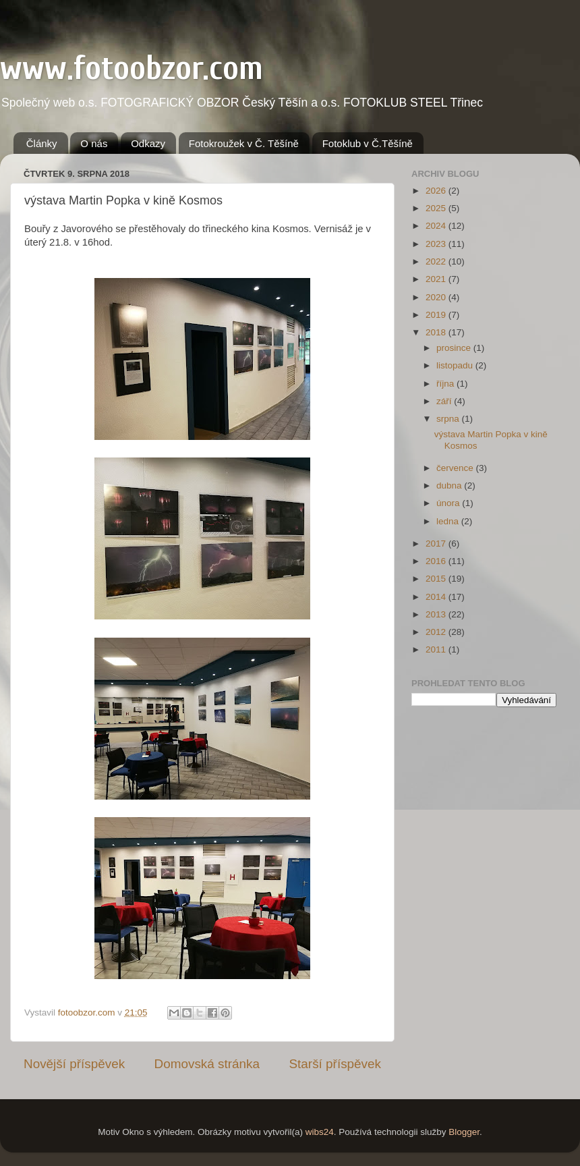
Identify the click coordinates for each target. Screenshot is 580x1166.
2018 (437, 332)
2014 (437, 597)
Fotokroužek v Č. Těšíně (244, 143)
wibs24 (320, 1132)
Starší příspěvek (335, 1064)
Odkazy (148, 143)
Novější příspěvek (74, 1064)
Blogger (464, 1132)
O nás (93, 143)
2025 (437, 208)
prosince (454, 348)
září (445, 401)
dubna (450, 485)
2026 (437, 191)
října (446, 384)
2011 (437, 649)
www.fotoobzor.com (131, 68)
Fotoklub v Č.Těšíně (367, 143)
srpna (449, 419)
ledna (448, 521)
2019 (437, 315)
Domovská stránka (207, 1064)
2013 (437, 614)
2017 (437, 543)
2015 (437, 579)
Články (41, 143)
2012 (437, 632)
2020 (437, 297)
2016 (437, 561)
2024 (437, 226)
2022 (437, 261)
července (456, 468)
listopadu (455, 365)
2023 (437, 244)
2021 (437, 279)
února (449, 503)
